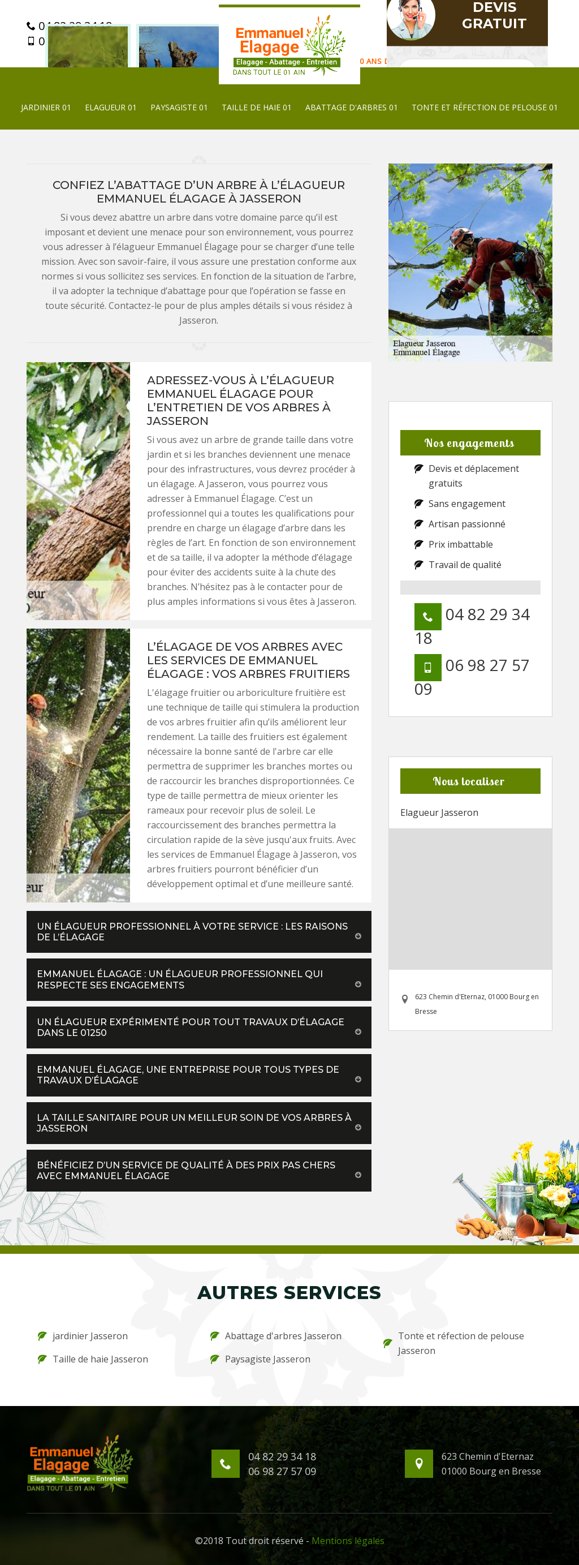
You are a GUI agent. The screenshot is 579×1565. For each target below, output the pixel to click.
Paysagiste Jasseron (260, 1359)
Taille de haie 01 (257, 107)
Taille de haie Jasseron (93, 1359)
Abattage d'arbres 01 (351, 107)
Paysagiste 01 (179, 107)
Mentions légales (348, 1540)
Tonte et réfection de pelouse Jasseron (453, 1343)
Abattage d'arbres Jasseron (276, 1336)
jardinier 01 (46, 107)
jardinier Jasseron (83, 1336)
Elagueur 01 (111, 107)
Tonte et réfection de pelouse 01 (485, 107)
